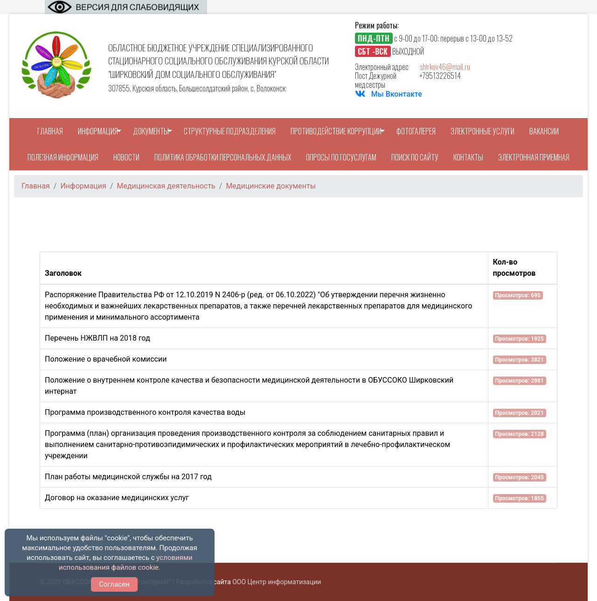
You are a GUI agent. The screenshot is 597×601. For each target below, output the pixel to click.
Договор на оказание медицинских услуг (117, 497)
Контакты (468, 157)
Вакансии (544, 131)
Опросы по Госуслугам (341, 157)
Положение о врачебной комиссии (106, 359)
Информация (98, 131)
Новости (126, 157)
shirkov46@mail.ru (445, 66)
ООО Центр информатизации (276, 582)
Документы (151, 131)
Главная (50, 131)
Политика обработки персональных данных (222, 157)
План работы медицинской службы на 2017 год (128, 476)
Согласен (114, 584)
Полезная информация (63, 157)
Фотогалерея (416, 131)
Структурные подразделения (230, 131)
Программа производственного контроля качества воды (145, 412)
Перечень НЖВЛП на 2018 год (97, 338)
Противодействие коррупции (336, 131)
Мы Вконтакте (396, 94)
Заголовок (63, 273)
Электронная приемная (533, 157)
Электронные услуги (482, 131)
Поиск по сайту (414, 157)
